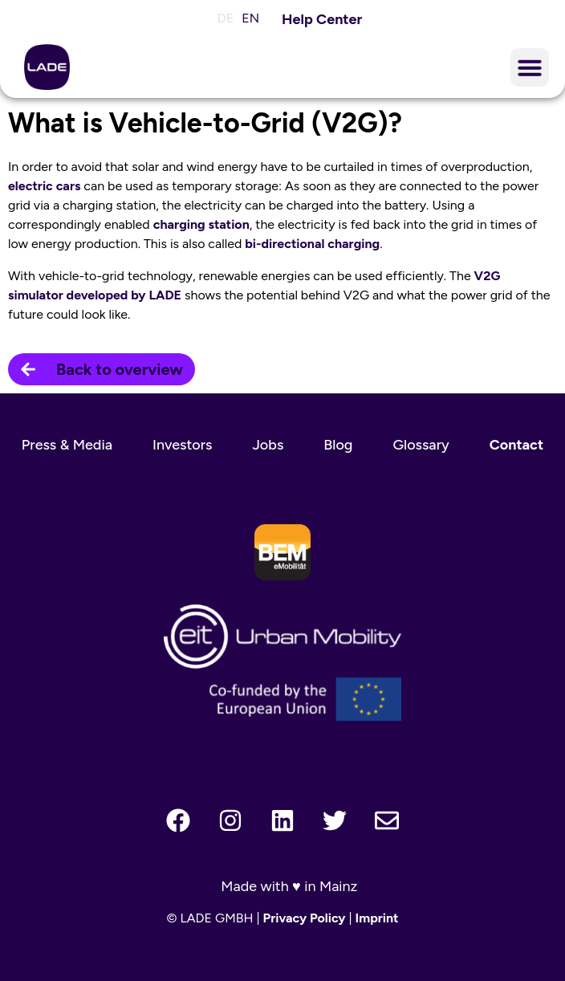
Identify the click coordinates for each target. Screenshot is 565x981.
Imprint (377, 918)
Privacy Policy (304, 918)
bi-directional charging (312, 243)
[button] (529, 67)
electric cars (44, 185)
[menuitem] (221, 18)
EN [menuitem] (250, 18)
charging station (201, 224)
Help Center (322, 19)
